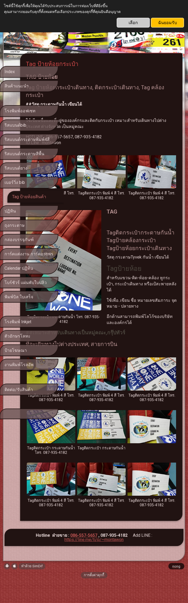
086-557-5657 (83, 557)
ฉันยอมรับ (167, 22)
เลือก (133, 22)
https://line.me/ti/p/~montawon (94, 561)
